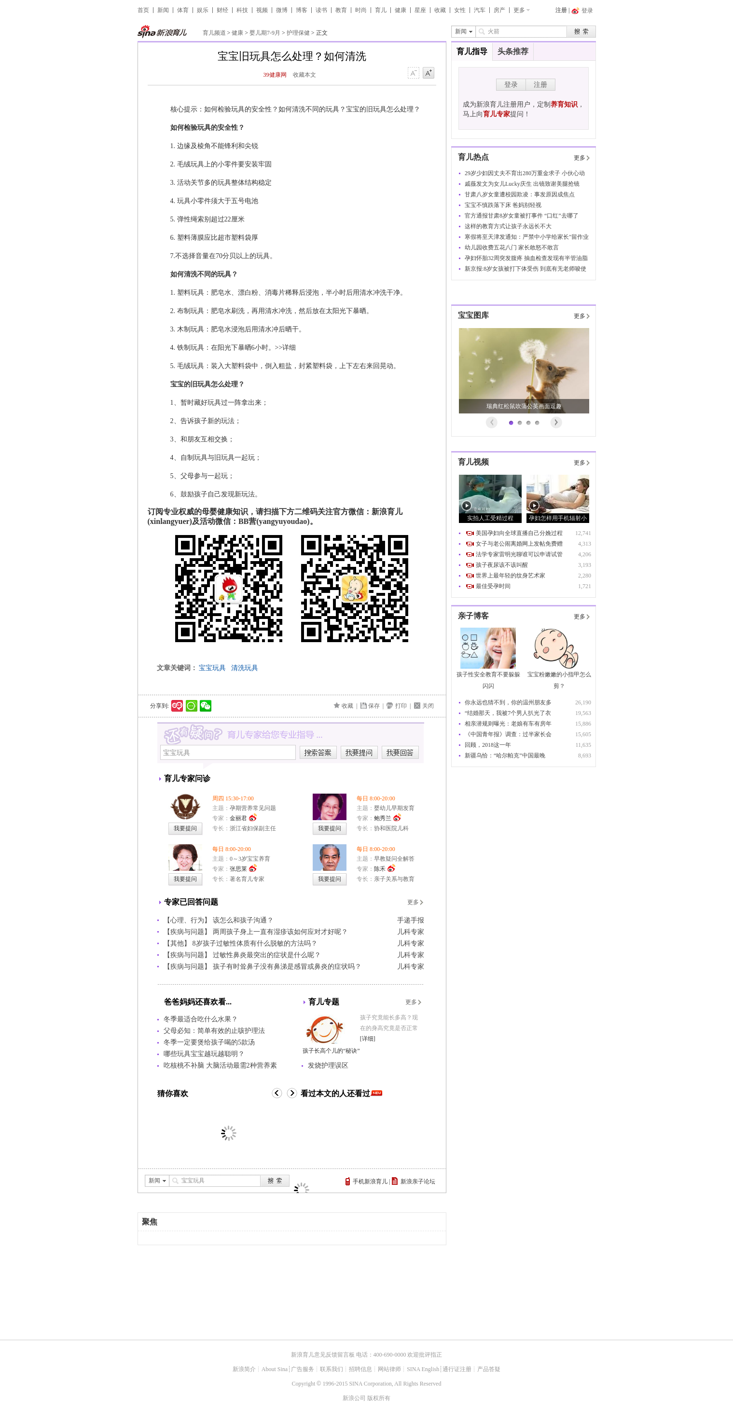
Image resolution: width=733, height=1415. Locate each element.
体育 (183, 10)
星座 (420, 10)
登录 (511, 84)
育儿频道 (214, 32)
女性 (460, 10)
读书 (321, 10)
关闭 (428, 705)
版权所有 (378, 1398)
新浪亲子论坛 (418, 1181)
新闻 (163, 10)
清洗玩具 (244, 668)
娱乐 (202, 10)
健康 (400, 10)
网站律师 (389, 1369)
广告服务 (302, 1369)
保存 (374, 705)
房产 (499, 10)
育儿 (381, 10)
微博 (282, 10)
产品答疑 (488, 1369)
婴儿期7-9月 (264, 32)
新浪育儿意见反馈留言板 (323, 1354)
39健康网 (275, 74)
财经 (222, 10)
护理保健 (298, 32)
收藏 (440, 10)
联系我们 (331, 1369)
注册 (561, 10)
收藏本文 (304, 74)
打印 (401, 705)
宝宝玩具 (212, 668)
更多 (519, 10)
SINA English (423, 1369)
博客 (301, 10)
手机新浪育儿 (370, 1181)
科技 (242, 10)
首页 (143, 10)
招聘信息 (360, 1369)
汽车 (479, 10)
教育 (341, 10)
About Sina (275, 1369)
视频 (262, 10)
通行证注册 (457, 1369)
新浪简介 (244, 1369)
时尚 (361, 10)
